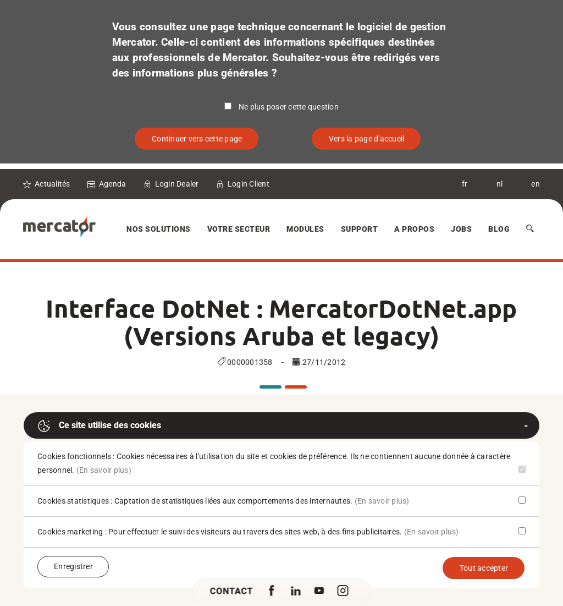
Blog (499, 229)
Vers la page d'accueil (367, 138)
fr (465, 183)
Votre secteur (239, 229)
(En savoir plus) (103, 470)
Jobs (461, 229)
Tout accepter (484, 568)
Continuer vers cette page (197, 138)
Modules (305, 229)
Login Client (248, 183)
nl (499, 183)
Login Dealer (177, 183)
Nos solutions (158, 229)
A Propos (414, 229)
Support (359, 229)
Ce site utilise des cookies (99, 426)
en (535, 183)
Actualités (52, 183)
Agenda (112, 183)
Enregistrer (73, 566)
